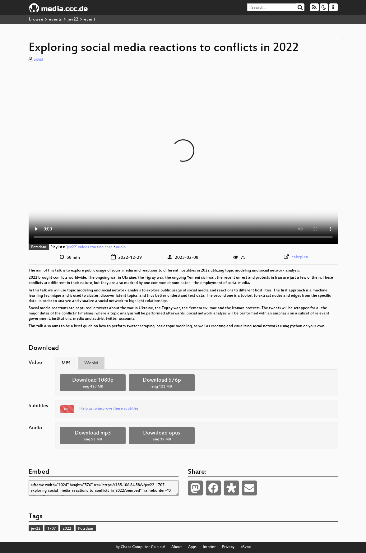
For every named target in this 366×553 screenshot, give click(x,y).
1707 (51, 529)
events (55, 19)
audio (121, 247)
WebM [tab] (91, 363)
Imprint (209, 547)
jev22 (72, 19)
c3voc (246, 547)
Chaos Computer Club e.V (143, 547)
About (176, 547)
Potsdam (38, 247)
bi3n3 (38, 60)
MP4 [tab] (66, 363)
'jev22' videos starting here (89, 247)
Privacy (228, 547)
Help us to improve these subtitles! (109, 409)
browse (36, 19)
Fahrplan (299, 257)
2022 (67, 529)
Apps (192, 547)
